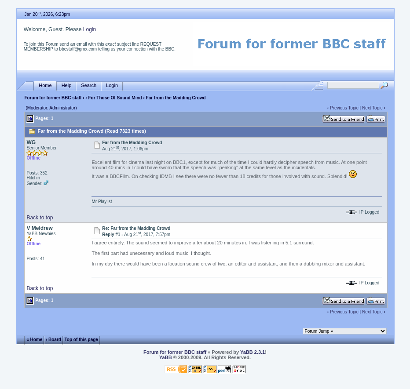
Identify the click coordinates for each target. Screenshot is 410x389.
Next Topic (372, 107)
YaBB (165, 357)
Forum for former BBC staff (52, 97)
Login (89, 29)
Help (66, 85)
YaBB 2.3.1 (252, 352)
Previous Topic (344, 107)
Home (45, 85)
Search (89, 85)
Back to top (39, 217)
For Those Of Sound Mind (115, 97)
